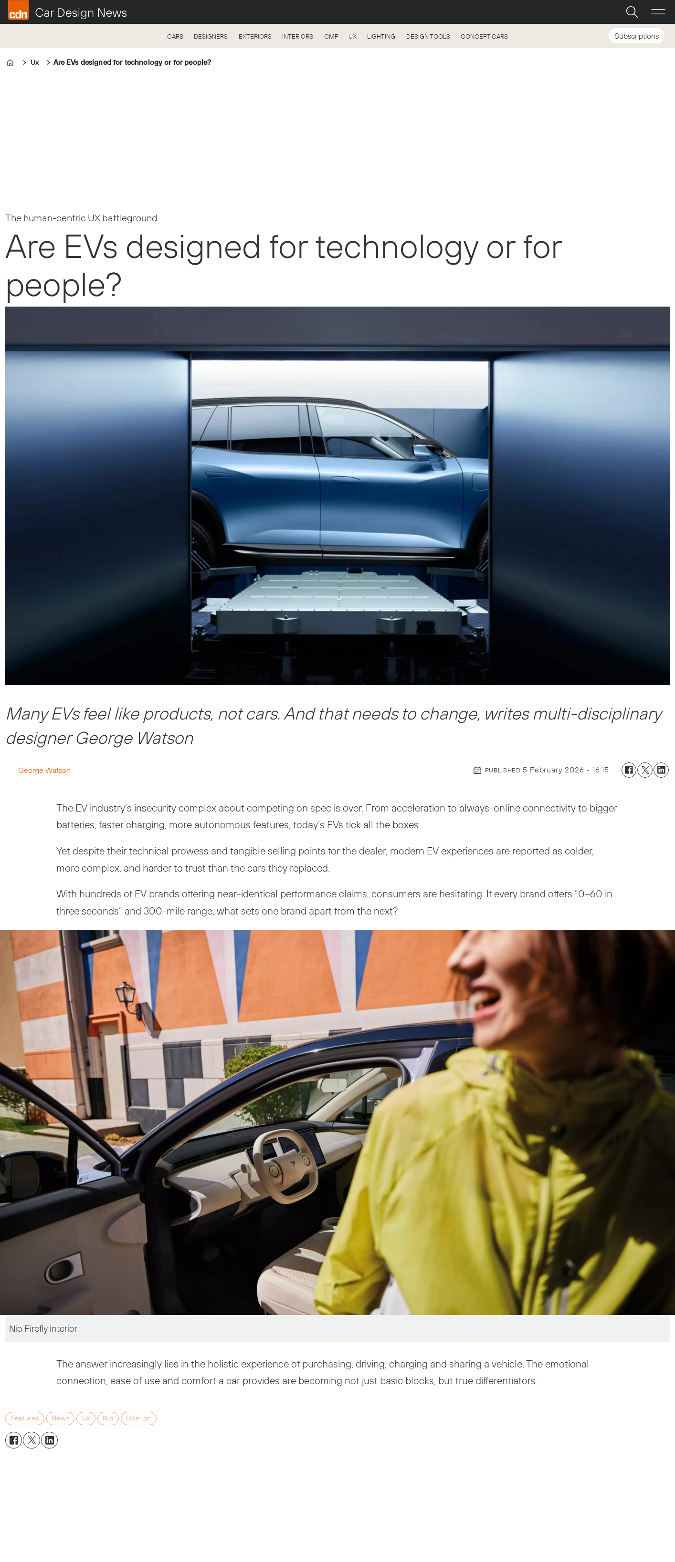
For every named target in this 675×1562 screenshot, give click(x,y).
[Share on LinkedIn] (661, 770)
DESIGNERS (211, 36)
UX (352, 36)
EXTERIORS (255, 36)
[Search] (632, 12)
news (60, 1418)
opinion (138, 1418)
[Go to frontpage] (67, 10)
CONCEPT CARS (484, 36)
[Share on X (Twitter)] (645, 770)
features (25, 1418)
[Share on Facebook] (629, 770)
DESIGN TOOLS (428, 36)
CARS (175, 36)
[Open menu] (658, 12)
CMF (331, 36)
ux (86, 1418)
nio (108, 1418)
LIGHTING (381, 36)
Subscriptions (636, 36)
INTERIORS (297, 36)
